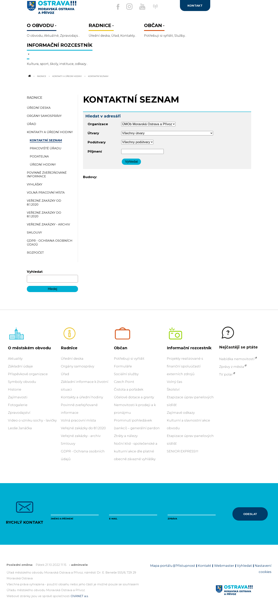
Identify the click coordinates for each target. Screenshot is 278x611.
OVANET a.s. (79, 596)
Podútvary (97, 142)
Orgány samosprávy (77, 366)
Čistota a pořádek (128, 389)
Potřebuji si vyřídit (129, 358)
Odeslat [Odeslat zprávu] (250, 514)
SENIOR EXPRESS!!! (182, 451)
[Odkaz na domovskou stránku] (29, 76)
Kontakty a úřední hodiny (67, 76)
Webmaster (224, 566)
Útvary (93, 133)
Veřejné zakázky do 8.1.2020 (83, 428)
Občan (120, 348)
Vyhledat (35, 272)
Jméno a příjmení (62, 518)
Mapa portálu (161, 566)
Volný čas (174, 382)
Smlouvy (68, 443)
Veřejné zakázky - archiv (81, 436)
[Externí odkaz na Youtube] (142, 6)
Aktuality (15, 358)
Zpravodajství (19, 413)
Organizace (98, 124)
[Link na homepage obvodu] (243, 595)
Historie (14, 389)
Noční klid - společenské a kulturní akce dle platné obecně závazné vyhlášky (135, 451)
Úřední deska (72, 358)
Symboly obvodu (22, 382)
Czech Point (124, 382)
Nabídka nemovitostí (236, 359)
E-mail (113, 518)
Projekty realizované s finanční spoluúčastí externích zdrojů (185, 366)
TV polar (226, 374)
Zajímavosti (17, 397)
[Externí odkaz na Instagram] (127, 6)
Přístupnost (185, 566)
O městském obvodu (29, 348)
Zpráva (172, 518)
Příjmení (95, 151)
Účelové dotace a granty (134, 397)
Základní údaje (20, 366)
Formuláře (123, 366)
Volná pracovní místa (78, 420)
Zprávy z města (231, 367)
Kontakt (204, 566)
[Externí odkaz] (160, 8)
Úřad (65, 374)
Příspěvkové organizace (28, 374)
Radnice (41, 76)
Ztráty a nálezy (126, 436)
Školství (173, 389)
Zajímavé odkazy (181, 413)
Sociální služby (126, 374)
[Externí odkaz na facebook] (113, 7)
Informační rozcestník (189, 348)
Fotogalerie (17, 405)
